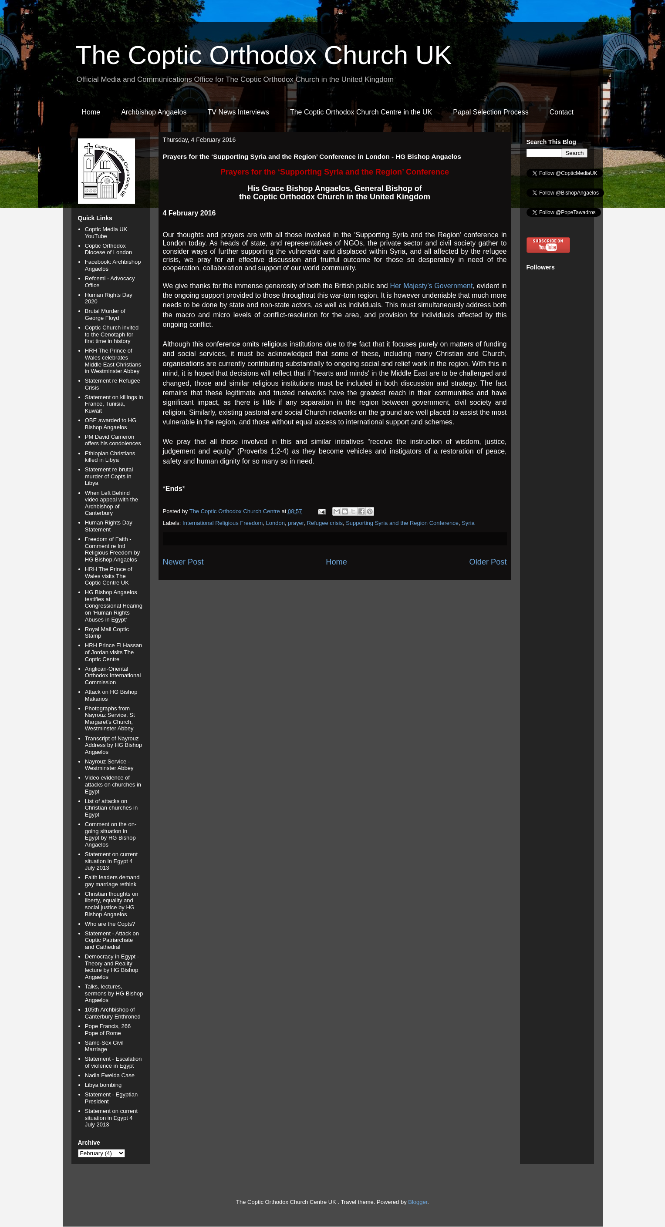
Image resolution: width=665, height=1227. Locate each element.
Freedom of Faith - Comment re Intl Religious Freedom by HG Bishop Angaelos (112, 549)
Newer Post (183, 562)
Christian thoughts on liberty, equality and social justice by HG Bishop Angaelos (111, 904)
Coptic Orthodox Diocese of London (108, 249)
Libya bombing (103, 1085)
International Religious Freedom (222, 523)
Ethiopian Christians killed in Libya (110, 457)
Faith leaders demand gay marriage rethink (112, 880)
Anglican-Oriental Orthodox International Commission (113, 676)
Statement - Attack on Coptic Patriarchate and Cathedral (112, 940)
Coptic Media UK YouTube (106, 232)
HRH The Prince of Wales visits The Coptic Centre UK (108, 576)
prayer (296, 523)
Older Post (488, 562)
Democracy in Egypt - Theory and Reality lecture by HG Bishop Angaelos (112, 966)
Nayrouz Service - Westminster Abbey (109, 765)
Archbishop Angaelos (153, 112)
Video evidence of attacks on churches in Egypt (113, 784)
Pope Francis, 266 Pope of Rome (108, 1029)
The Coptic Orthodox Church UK (264, 55)
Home (91, 112)
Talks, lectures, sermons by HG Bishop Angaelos (114, 993)
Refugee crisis (325, 523)
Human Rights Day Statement (108, 526)
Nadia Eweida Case (110, 1075)
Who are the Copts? (110, 924)
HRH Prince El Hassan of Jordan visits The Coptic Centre (113, 652)
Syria (468, 523)
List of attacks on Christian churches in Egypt (111, 808)
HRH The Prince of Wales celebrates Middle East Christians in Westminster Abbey (113, 360)
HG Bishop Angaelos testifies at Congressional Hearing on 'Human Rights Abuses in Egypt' (113, 605)
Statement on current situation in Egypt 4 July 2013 (111, 861)
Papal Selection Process (490, 112)
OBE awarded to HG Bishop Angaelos (111, 423)
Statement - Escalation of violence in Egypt (113, 1062)
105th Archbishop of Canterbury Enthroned (113, 1013)
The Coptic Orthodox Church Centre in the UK (361, 112)
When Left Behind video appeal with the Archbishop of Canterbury (111, 503)
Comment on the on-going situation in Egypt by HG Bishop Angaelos (111, 834)
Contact (562, 112)
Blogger (417, 1202)
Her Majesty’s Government (431, 285)
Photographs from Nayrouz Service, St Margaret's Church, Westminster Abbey (110, 718)
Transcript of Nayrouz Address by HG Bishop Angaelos (113, 745)
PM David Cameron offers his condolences (113, 440)
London (275, 523)
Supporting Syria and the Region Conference (402, 523)
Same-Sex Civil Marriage (104, 1046)
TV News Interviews (238, 112)
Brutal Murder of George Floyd (105, 314)
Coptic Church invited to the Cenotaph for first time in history (112, 334)
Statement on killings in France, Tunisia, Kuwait (114, 404)
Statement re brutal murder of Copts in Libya (109, 476)
